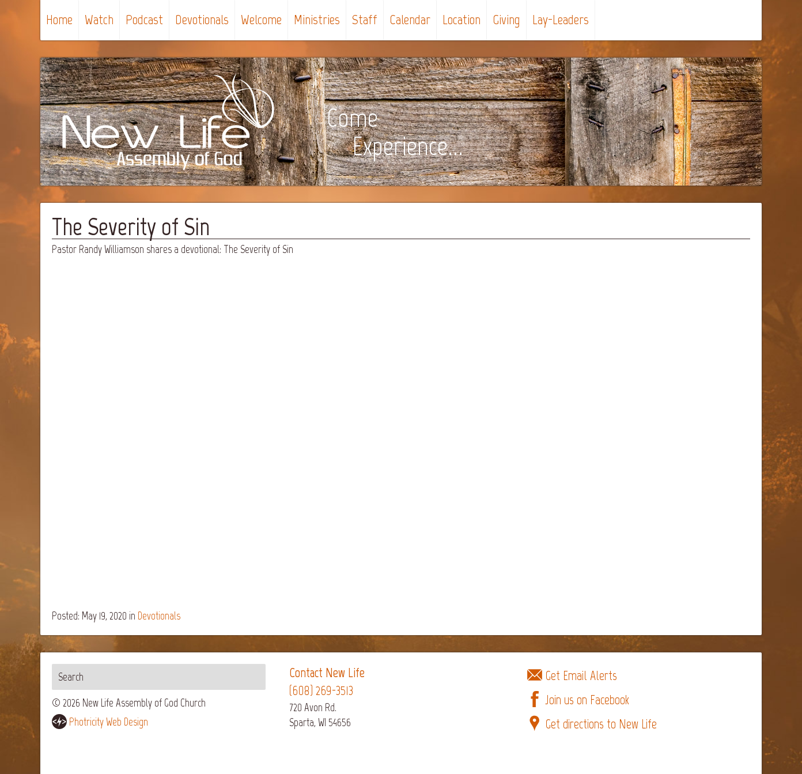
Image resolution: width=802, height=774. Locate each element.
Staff (364, 19)
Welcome (261, 19)
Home (59, 19)
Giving (506, 19)
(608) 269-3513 (321, 691)
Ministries (317, 19)
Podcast (144, 19)
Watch (99, 19)
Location (461, 19)
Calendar (409, 19)
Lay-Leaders (560, 19)
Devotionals (202, 19)
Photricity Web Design (108, 721)
